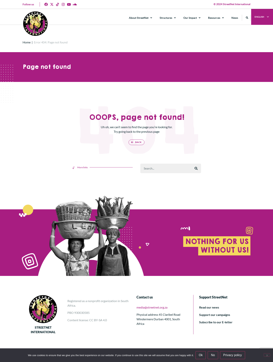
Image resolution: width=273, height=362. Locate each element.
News (235, 17)
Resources (216, 18)
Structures (168, 18)
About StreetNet (140, 18)
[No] (267, 355)
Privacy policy (232, 355)
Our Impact (192, 18)
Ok (201, 355)
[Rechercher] (196, 168)
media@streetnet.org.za (151, 307)
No (213, 355)
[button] (247, 18)
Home (27, 42)
